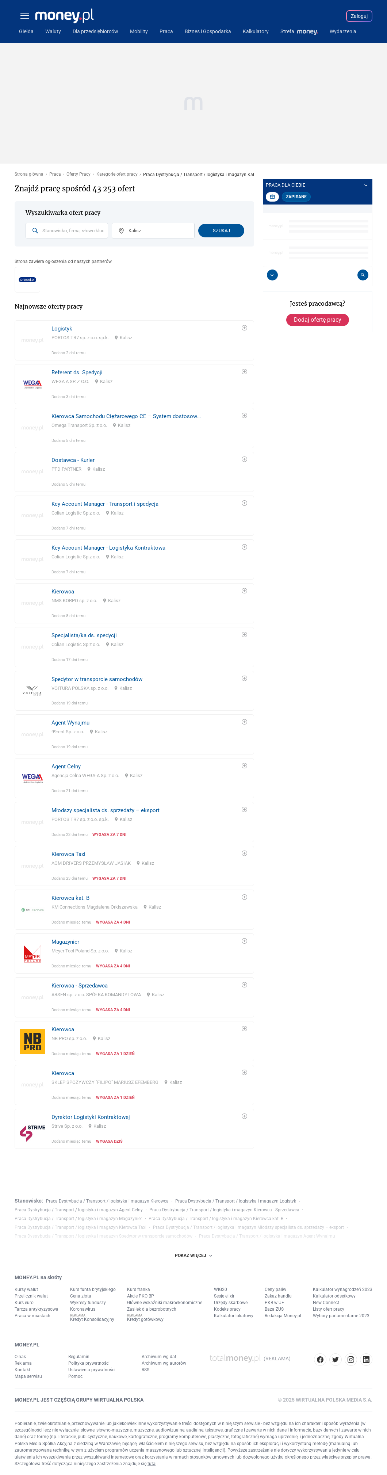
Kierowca (62, 591)
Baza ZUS (274, 1309)
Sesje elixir (224, 1296)
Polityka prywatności (89, 1363)
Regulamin (78, 1356)
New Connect (326, 1302)
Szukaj (221, 230)
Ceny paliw (275, 1289)
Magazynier (65, 942)
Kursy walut (26, 1289)
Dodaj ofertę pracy (317, 319)
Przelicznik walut (31, 1296)
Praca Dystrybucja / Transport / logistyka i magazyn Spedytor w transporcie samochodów (103, 1236)
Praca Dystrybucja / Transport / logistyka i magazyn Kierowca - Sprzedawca (224, 1209)
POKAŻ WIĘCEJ (193, 1255)
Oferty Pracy (78, 174)
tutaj (152, 1463)
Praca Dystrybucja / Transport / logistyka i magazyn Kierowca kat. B (216, 1218)
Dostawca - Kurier (73, 460)
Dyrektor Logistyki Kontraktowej (90, 1117)
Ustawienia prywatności (91, 1369)
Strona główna (29, 174)
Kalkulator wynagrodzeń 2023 (342, 1289)
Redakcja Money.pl (283, 1315)
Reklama (23, 1363)
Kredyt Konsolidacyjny (92, 1319)
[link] (134, 340)
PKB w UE (274, 1302)
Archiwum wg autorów (164, 1363)
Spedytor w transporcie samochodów (96, 679)
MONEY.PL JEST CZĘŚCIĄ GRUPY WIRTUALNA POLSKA (79, 1400)
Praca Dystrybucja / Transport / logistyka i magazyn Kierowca (107, 1201)
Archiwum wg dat (159, 1356)
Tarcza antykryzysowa (36, 1309)
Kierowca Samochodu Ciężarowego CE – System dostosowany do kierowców (127, 416)
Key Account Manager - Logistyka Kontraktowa (108, 547)
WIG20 (220, 1289)
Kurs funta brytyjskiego (93, 1289)
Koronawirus (82, 1309)
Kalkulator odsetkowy (334, 1296)
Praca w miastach (32, 1315)
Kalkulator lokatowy (233, 1315)
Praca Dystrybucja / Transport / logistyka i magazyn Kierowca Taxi (80, 1227)
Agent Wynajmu (70, 722)
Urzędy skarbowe (231, 1302)
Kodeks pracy (227, 1309)
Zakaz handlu (278, 1296)
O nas (20, 1356)
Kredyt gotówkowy (145, 1319)
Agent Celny (66, 766)
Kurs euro (24, 1302)
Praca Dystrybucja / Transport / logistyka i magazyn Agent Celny (79, 1209)
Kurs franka (138, 1289)
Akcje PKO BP (140, 1296)
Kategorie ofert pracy (117, 174)
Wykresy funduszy (88, 1302)
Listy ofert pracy (328, 1309)
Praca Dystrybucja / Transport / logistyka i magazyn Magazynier (78, 1218)
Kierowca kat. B (70, 898)
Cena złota (80, 1296)
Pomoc (75, 1376)
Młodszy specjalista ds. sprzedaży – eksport (105, 810)
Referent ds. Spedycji (77, 372)
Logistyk (61, 328)
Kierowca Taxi (68, 854)
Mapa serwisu (28, 1376)
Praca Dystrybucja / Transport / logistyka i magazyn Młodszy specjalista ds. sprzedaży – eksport (248, 1227)
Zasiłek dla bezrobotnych (151, 1309)
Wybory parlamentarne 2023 (341, 1315)
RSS (145, 1369)
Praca (55, 174)
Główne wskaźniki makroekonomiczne (164, 1302)
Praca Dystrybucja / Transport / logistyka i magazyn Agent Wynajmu (267, 1236)
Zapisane (296, 196)
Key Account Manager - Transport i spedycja (104, 504)
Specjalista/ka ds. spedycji (84, 635)
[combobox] (67, 230)
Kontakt (22, 1369)
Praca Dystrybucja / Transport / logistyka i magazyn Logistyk (235, 1201)
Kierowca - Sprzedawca (79, 985)
